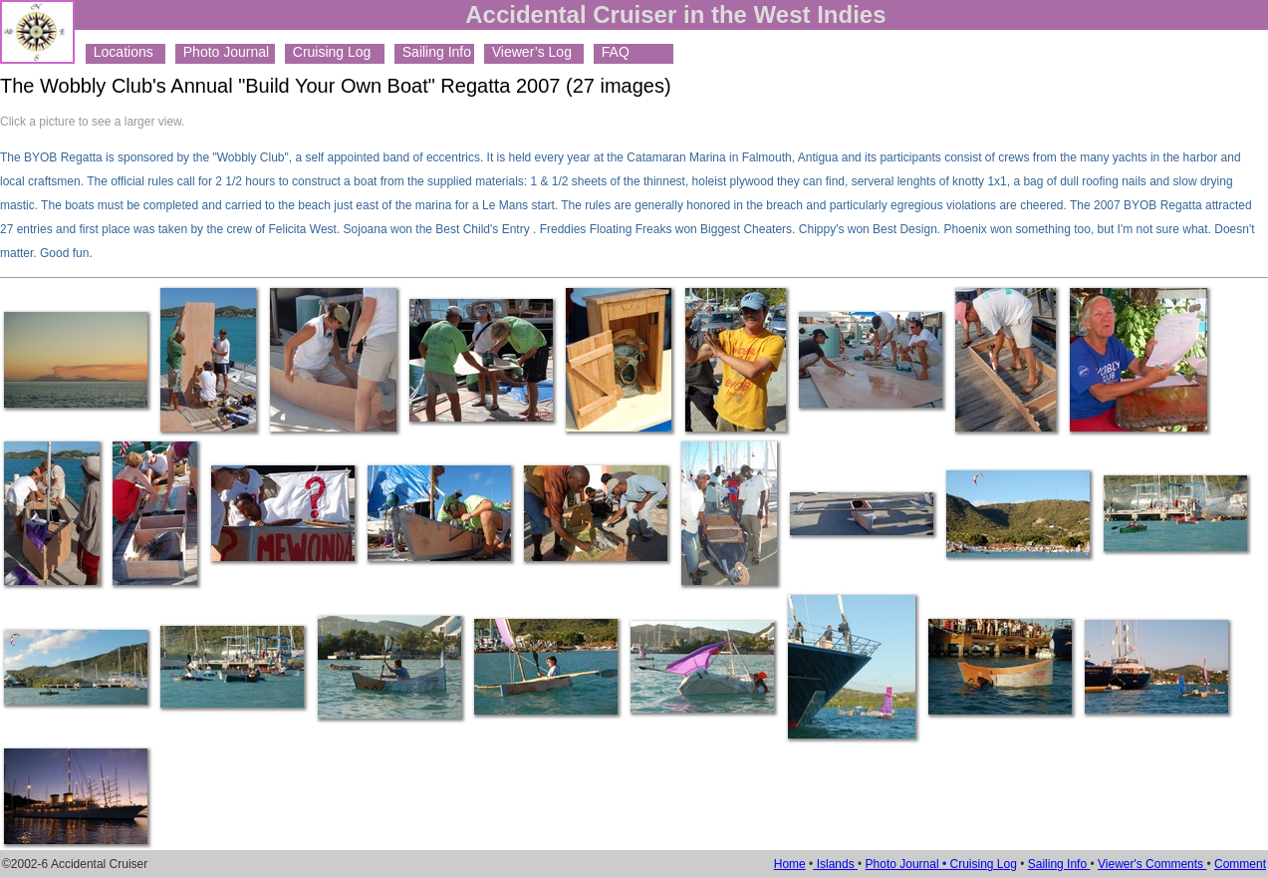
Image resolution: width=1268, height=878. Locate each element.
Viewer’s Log (528, 52)
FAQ (612, 52)
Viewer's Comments (1152, 864)
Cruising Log (328, 52)
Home (790, 864)
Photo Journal (222, 52)
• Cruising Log (979, 864)
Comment (1240, 864)
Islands (835, 864)
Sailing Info (432, 52)
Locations (119, 52)
